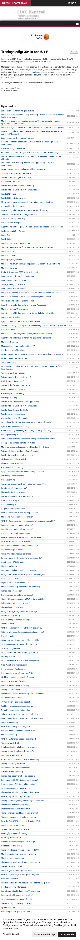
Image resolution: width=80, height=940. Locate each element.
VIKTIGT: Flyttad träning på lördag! (15, 796)
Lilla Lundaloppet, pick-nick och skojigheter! (20, 661)
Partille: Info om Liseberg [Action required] (19, 190)
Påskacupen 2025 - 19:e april (13, 231)
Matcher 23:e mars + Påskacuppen (15, 243)
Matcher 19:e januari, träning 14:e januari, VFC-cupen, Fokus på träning (30, 264)
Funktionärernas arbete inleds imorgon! (17, 706)
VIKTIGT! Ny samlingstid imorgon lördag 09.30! (20, 874)
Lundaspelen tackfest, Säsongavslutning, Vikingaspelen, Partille (28, 439)
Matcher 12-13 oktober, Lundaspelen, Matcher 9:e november (26, 334)
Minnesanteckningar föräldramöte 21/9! (18, 346)
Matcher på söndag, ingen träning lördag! (18, 854)
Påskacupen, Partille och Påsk (13, 459)
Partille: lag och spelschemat (13, 414)
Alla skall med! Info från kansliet (14, 418)
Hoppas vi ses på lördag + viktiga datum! (18, 784)
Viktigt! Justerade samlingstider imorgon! (18, 817)
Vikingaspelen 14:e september (14, 358)
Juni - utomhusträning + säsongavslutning (19, 214)
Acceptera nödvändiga (44, 934)
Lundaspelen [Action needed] (13, 288)
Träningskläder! (7, 624)
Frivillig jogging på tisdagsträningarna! (17, 301)
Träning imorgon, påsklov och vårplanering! (19, 813)
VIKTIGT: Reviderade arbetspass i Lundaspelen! (21, 537)
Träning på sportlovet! (10, 689)
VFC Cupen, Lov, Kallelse (11, 260)
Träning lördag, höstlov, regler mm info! (17, 751)
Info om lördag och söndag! (13, 550)
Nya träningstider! (8, 636)
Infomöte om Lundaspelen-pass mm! (17, 529)
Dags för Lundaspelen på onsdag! (15, 710)
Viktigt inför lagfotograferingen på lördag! (19, 611)
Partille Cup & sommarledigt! (13, 393)
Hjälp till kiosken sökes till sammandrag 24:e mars (22, 472)
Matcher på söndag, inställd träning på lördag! (20, 587)
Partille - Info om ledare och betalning (17, 455)
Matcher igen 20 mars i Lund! (13, 825)
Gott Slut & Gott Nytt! (10, 500)
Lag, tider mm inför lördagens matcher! (17, 496)
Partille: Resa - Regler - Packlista (14, 410)
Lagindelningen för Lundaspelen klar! (17, 525)
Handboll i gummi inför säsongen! (15, 887)
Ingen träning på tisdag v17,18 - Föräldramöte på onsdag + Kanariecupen (32, 227)
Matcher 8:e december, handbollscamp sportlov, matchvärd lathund (29, 293)
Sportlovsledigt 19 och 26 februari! (15, 829)
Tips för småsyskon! (10, 362)
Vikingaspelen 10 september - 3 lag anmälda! (20, 640)
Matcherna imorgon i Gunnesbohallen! (17, 517)
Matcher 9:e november (10, 317)
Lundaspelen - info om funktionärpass (17, 276)
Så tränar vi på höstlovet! (11, 578)
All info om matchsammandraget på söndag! (20, 759)
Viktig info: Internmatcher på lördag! (16, 554)
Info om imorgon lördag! (11, 698)
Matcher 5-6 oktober (9, 342)
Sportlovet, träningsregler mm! (14, 488)
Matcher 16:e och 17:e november (15, 309)
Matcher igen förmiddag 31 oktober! (16, 870)
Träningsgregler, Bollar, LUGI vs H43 (16, 377)
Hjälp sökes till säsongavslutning (15, 426)
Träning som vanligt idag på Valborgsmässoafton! (22, 800)
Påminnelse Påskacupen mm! (13, 492)
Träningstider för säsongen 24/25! (15, 385)
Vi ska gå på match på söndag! (14, 833)
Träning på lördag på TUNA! (13, 763)
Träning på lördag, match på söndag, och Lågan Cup (23, 484)
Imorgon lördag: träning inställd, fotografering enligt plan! (25, 883)
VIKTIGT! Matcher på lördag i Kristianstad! (18, 739)
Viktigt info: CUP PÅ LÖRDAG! (13, 681)
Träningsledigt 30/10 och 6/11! (24, 52)
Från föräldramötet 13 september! (15, 603)
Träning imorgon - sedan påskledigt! (16, 903)
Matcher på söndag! (9, 722)
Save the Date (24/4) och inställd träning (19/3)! (21, 821)
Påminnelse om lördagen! (12, 607)
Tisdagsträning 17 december (13, 284)
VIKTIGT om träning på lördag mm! (15, 726)
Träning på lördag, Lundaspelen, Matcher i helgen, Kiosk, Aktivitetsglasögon (33, 325)
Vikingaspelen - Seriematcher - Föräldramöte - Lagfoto (24, 169)
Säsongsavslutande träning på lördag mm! (19, 644)
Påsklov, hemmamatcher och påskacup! (18, 677)
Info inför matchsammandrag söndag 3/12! (19, 546)
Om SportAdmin (8, 330)
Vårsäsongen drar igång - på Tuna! (15, 911)
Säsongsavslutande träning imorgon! (16, 788)
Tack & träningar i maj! (10, 648)
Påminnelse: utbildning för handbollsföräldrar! (20, 792)
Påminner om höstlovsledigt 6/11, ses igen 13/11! (22, 862)
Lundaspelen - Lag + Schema (13, 280)
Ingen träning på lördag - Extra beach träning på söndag (24, 210)
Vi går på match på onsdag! (13, 373)
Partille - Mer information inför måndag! (17, 186)
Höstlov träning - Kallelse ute (13, 148)
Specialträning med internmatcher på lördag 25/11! (22, 558)
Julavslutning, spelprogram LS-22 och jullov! (20, 714)
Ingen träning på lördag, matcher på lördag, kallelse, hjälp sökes (28, 313)
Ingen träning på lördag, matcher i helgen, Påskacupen (24, 305)
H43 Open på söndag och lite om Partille (18, 443)
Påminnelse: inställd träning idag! (15, 805)
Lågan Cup (5, 235)
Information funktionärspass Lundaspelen (19, 570)
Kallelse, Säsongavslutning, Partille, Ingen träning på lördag (26, 430)
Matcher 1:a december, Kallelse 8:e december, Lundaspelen (26, 297)
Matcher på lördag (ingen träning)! (15, 685)
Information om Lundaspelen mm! (15, 768)
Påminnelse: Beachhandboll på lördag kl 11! (19, 776)
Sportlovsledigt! (8, 907)
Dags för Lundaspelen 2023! (13, 509)
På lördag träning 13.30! (11, 837)
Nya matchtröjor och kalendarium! (15, 533)
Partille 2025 (6, 239)
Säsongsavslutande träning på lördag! (17, 899)
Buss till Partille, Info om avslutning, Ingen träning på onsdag (26, 422)
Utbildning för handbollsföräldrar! (15, 809)
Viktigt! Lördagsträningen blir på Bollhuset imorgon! (23, 574)
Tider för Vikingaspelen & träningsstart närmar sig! (22, 632)
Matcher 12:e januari (9, 268)
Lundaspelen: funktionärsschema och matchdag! (22, 718)
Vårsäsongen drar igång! (11, 846)
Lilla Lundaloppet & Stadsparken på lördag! (19, 652)
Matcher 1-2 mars (8, 255)
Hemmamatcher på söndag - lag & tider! (18, 673)
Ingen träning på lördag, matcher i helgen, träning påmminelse (27, 338)
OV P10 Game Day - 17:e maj (13, 218)
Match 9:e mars (7, 251)
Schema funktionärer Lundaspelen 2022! (18, 731)
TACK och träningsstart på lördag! (15, 702)
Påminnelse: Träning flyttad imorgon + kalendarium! (22, 694)
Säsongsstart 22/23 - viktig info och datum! (19, 780)
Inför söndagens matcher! (12, 755)
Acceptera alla (67, 934)
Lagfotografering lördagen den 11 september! (20, 891)
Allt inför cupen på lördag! (12, 772)
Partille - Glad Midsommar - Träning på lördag (20, 402)
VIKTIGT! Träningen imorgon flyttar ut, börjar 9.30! (21, 628)
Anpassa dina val (11, 934)
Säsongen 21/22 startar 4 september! (17, 895)
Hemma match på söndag (12, 467)
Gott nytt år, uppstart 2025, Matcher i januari (19, 272)
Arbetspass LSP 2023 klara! (12, 562)
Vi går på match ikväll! (10, 743)
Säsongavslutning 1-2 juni (12, 435)
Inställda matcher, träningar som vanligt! (18, 842)
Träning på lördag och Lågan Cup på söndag (20, 451)
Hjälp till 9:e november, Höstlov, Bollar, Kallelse (20, 321)
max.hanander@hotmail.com (35, 72)
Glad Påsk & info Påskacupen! (14, 665)
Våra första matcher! (9, 879)
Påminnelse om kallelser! (11, 591)
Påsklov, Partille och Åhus (12, 463)
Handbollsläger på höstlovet (13, 350)
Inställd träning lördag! (10, 615)
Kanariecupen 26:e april (11, 223)
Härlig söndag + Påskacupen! (13, 669)
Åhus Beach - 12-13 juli (10, 181)
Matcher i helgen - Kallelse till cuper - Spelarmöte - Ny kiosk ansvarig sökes (32, 127)
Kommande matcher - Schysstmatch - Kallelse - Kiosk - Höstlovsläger (30, 152)
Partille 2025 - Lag (8, 194)
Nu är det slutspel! (8, 504)
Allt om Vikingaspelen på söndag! (15, 620)
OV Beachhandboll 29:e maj (12, 206)
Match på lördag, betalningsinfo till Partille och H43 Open (25, 447)
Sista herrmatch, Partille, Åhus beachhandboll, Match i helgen (27, 247)
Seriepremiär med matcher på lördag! (17, 595)
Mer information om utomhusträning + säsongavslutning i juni (27, 202)
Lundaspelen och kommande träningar (17, 138)
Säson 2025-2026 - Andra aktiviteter (16, 173)
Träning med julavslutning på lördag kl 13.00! (20, 850)
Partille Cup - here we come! (12, 476)
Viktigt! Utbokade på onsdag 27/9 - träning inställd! (22, 599)
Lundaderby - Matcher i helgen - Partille (17, 111)
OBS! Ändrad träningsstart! (12, 381)
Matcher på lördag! (9, 566)
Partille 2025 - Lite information (13, 198)
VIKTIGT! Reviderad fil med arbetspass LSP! (19, 513)
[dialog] (40, 927)
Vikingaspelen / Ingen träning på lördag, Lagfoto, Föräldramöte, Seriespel (32, 354)
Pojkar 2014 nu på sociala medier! (15, 583)
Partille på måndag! (9, 398)
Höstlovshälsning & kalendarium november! (19, 747)
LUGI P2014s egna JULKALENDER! (15, 541)
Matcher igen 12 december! (12, 858)
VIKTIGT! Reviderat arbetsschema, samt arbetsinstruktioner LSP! (28, 521)
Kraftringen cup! (8, 657)
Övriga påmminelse (9, 480)
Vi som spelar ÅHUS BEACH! (13, 389)
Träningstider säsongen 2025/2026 (16, 177)
